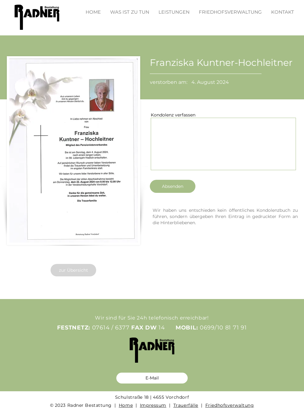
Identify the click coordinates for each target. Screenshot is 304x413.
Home (126, 405)
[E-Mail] (152, 378)
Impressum (153, 405)
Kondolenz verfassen (173, 115)
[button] (174, 9)
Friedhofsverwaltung (229, 405)
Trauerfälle (185, 405)
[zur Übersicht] (73, 270)
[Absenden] (172, 186)
